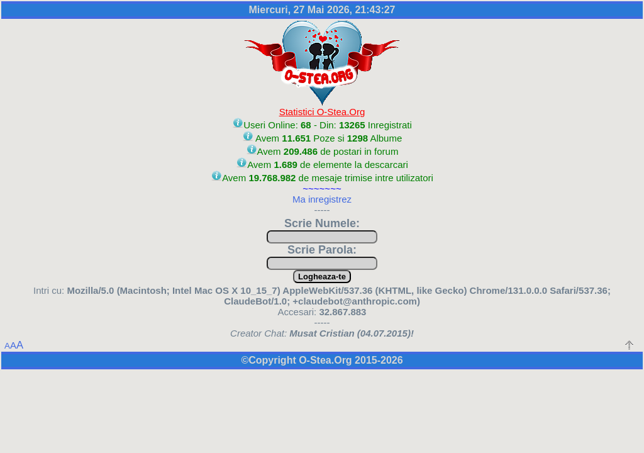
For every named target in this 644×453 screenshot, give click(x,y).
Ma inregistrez (322, 199)
